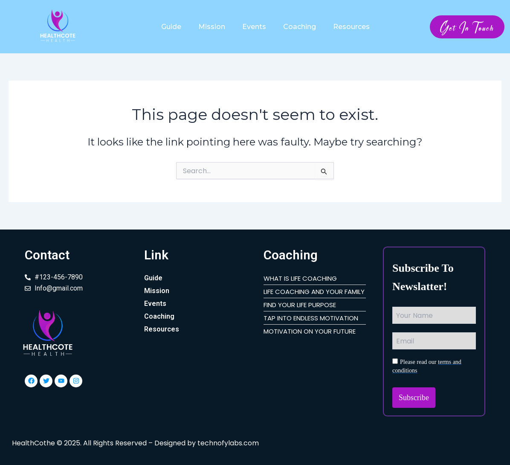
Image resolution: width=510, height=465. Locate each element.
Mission (211, 27)
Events (254, 27)
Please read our (426, 366)
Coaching (299, 27)
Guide (171, 27)
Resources (351, 27)
